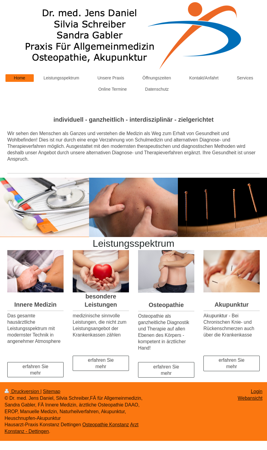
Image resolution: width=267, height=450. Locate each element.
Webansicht (250, 398)
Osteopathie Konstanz (105, 424)
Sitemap (51, 391)
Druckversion (22, 391)
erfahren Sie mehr (35, 369)
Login (256, 391)
